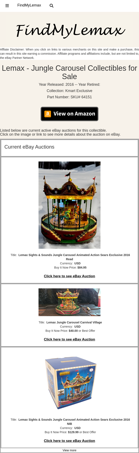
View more (69, 450)
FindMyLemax (29, 5)
